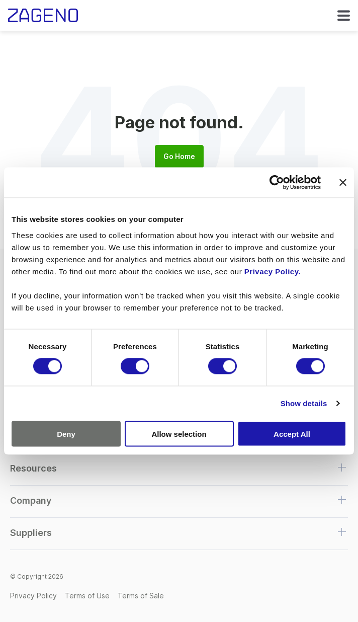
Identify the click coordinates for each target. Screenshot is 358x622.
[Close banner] (342, 182)
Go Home (179, 156)
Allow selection (178, 433)
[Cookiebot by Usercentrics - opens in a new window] (277, 182)
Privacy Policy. (272, 271)
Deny (66, 433)
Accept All (292, 433)
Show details (304, 403)
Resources (33, 468)
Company (30, 500)
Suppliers (31, 532)
